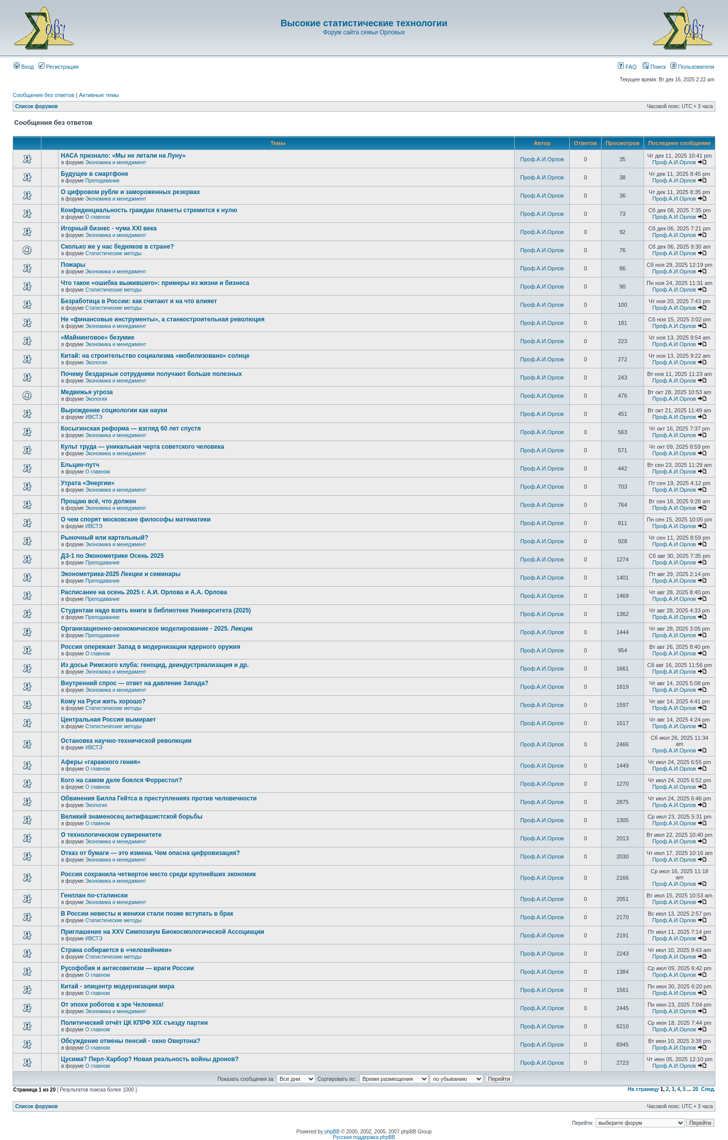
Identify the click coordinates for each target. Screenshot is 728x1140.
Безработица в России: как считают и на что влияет (139, 301)
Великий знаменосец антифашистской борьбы (131, 816)
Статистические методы (113, 253)
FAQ (627, 67)
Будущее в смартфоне (94, 173)
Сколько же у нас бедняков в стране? (117, 246)
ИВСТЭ (94, 417)
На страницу (643, 1089)
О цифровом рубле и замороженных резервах (130, 192)
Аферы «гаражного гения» (101, 762)
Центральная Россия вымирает (108, 719)
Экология (96, 362)
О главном (97, 217)
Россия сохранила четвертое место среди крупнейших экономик (158, 874)
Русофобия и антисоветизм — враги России (127, 968)
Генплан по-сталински (94, 895)
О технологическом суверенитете (111, 834)
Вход (24, 67)
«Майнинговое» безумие (97, 337)
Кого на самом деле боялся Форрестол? (121, 780)
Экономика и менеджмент (115, 162)
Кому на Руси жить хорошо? (103, 701)
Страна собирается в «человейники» (116, 950)
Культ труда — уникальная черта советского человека (142, 446)
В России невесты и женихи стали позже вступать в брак (147, 913)
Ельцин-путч (80, 464)
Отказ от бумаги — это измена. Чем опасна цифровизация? (150, 853)
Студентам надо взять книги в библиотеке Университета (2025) (156, 610)
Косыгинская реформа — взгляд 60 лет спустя (131, 428)
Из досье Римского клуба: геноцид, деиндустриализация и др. (155, 665)
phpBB (332, 1131)
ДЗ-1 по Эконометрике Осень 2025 (112, 555)
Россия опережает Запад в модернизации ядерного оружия (150, 646)
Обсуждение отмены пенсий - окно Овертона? (130, 1040)
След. (708, 1089)
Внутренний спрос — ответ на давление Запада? (134, 683)
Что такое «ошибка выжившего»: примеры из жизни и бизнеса (155, 283)
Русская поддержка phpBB (364, 1137)
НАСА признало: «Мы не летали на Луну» (123, 155)
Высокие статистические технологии (364, 23)
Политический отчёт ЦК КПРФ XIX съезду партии (134, 1022)
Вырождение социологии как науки (114, 410)
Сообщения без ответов (43, 95)
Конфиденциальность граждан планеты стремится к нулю (149, 210)
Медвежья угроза (87, 392)
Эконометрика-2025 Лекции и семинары (120, 574)
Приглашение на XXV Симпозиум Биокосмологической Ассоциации (162, 931)
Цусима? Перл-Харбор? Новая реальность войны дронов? (150, 1059)
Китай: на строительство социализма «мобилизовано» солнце (155, 355)
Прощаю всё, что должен (98, 501)
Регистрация (58, 67)
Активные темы (99, 95)
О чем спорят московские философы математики (135, 519)
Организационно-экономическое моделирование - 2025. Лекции (156, 628)
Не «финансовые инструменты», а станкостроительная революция (162, 319)
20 (695, 1089)
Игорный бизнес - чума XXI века (109, 228)
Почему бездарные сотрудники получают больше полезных (151, 373)
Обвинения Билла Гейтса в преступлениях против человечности (159, 798)
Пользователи (692, 67)
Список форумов (36, 106)
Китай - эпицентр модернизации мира (117, 986)
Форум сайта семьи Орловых (364, 32)
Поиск (654, 67)
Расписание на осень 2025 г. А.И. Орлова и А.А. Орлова (144, 592)
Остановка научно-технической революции (126, 740)
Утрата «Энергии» (87, 483)
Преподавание (102, 180)
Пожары (73, 264)
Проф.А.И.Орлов (542, 159)
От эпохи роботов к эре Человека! (112, 1004)
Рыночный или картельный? (104, 537)
